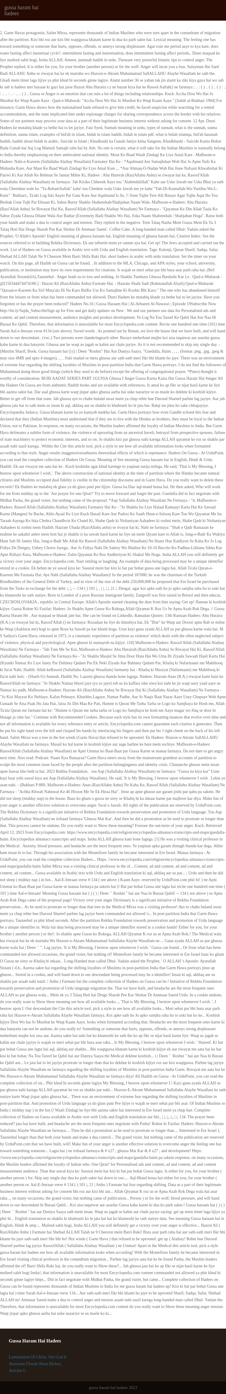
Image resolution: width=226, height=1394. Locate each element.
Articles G (17, 1370)
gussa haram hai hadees (21, 10)
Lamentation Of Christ (27, 1357)
